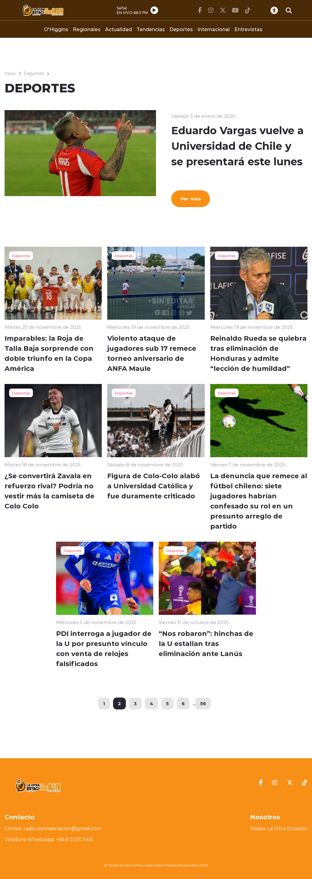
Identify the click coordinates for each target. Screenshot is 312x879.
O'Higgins (56, 29)
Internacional (213, 29)
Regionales (87, 29)
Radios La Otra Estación (278, 828)
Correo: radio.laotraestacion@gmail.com (53, 828)
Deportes (181, 29)
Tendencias (150, 29)
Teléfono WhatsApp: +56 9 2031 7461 (49, 839)
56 (203, 703)
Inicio (10, 73)
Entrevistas (248, 29)
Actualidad (118, 29)
